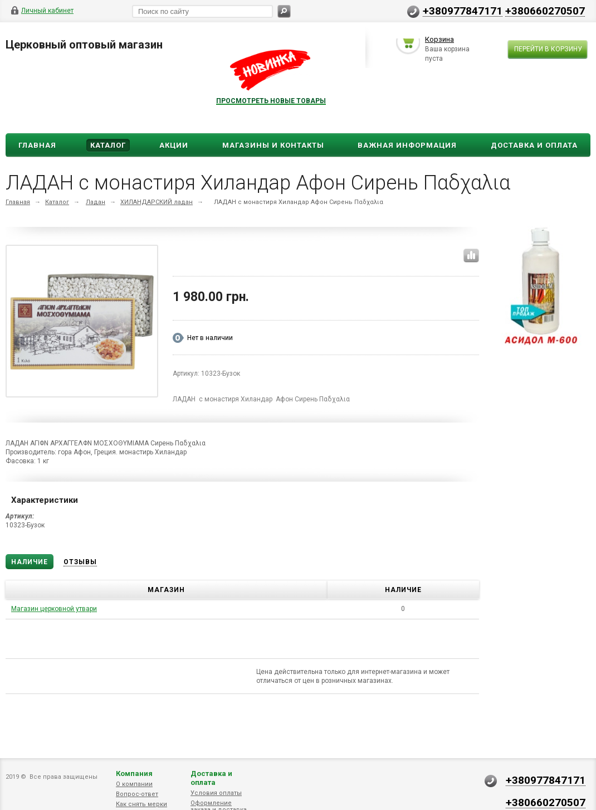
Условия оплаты (216, 793)
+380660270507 (545, 10)
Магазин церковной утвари (54, 609)
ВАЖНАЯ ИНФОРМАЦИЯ (407, 145)
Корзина (439, 41)
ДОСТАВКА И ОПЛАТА (534, 145)
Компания (134, 773)
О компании (134, 784)
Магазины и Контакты (273, 145)
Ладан (95, 202)
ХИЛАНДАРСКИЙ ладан (156, 202)
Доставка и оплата (211, 778)
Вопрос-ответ (137, 794)
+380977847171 (462, 10)
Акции (173, 145)
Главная (37, 145)
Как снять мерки (141, 804)
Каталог (108, 145)
